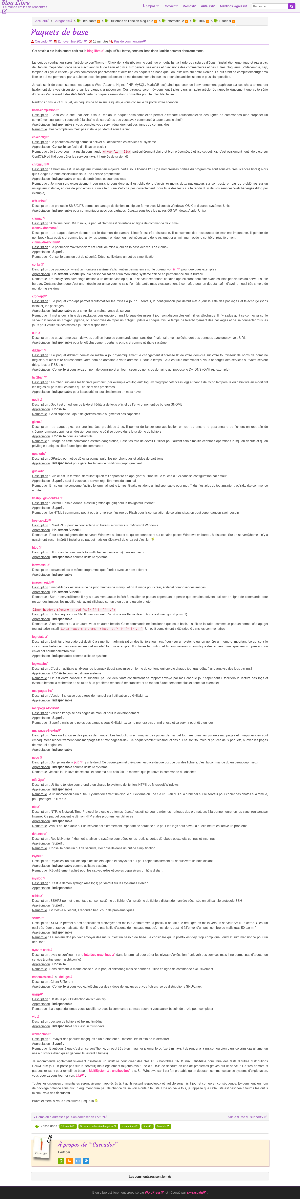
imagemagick (41, 582)
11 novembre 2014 (70, 41)
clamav (37, 218)
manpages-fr (41, 691)
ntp (34, 807)
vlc (34, 1017)
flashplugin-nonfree (45, 498)
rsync (36, 856)
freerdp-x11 (40, 520)
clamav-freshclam (44, 242)
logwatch (38, 664)
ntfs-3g (37, 780)
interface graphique (97, 955)
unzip (36, 994)
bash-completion (43, 110)
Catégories (61, 21)
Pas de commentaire (128, 41)
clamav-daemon (43, 228)
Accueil (40, 21)
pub (76, 762)
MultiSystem (97, 1071)
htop (35, 547)
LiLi (78, 1075)
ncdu (35, 757)
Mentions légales (232, 6)
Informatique (128, 1126)
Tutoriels (161, 1126)
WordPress (153, 1192)
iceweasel (39, 565)
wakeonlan (40, 1034)
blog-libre (93, 51)
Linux (146, 1126)
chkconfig (39, 137)
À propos (148, 6)
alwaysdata (195, 1192)
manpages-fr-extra (45, 730)
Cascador (42, 41)
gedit (35, 400)
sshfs (35, 896)
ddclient (37, 350)
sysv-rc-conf (40, 950)
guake (36, 471)
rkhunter (38, 834)
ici (174, 269)
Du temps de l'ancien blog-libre (97, 1126)
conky (36, 264)
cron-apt (38, 296)
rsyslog (37, 878)
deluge (64, 977)
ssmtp (36, 918)
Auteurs (206, 6)
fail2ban (37, 377)
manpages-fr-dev (44, 708)
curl (34, 333)
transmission (41, 977)
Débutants (66, 1126)
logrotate (38, 637)
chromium (39, 164)
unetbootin (119, 1071)
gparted (37, 454)
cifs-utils (38, 201)
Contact (168, 6)
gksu (35, 422)
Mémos (187, 6)
